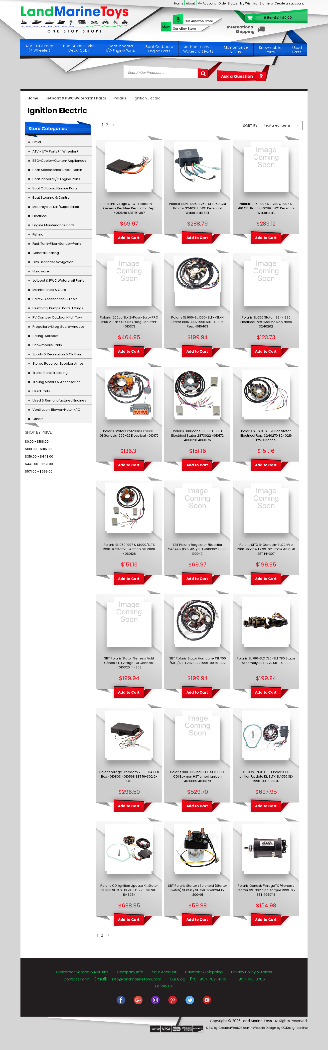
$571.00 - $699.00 (38, 471)
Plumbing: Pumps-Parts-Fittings (57, 308)
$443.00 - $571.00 (39, 464)
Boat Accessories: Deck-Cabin (79, 48)
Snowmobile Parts (270, 50)
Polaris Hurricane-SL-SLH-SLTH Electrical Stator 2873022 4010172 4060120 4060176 (197, 435)
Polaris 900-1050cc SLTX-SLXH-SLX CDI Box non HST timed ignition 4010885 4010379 (197, 776)
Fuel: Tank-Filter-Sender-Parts (56, 243)
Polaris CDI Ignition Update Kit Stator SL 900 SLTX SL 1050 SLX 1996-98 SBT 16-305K (129, 890)
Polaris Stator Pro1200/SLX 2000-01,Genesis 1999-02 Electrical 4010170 (129, 433)
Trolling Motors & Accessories (56, 382)
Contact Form (76, 979)
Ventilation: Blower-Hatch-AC (56, 409)
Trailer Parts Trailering (50, 372)
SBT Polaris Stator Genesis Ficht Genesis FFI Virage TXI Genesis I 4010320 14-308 (129, 663)
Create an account (289, 3)
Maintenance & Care (236, 49)
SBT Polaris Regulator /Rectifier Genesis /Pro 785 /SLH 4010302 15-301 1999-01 (197, 549)
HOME (37, 142)
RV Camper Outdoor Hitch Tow (57, 317)
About (190, 3)
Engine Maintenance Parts (53, 225)
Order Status (227, 3)
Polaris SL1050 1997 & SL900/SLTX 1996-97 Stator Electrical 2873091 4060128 (129, 549)
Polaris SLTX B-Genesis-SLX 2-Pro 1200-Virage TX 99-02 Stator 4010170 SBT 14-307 (266, 549)
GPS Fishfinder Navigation (52, 262)
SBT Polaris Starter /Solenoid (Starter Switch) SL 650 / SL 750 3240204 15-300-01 (197, 890)
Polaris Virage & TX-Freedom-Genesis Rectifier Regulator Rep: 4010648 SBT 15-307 (129, 208)
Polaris (120, 98)
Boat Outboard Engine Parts (159, 49)
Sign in (265, 3)
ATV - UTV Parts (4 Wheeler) (39, 48)
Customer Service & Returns (82, 971)
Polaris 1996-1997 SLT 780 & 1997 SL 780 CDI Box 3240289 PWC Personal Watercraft (266, 208)
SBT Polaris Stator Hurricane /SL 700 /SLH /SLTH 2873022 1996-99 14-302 (197, 660)
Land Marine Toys (257, 1020)
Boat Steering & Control (51, 197)
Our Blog (177, 979)
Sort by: (250, 125)
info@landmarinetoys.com (136, 979)
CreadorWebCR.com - (235, 1028)
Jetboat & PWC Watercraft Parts (198, 49)
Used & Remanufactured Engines (59, 400)
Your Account (164, 971)
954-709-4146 (213, 979)
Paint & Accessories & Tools (54, 299)
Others (37, 418)
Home (178, 3)
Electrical (39, 216)
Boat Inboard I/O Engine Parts (120, 48)
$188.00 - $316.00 (38, 449)
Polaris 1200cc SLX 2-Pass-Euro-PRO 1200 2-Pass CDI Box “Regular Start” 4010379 (129, 322)
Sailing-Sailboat (45, 335)
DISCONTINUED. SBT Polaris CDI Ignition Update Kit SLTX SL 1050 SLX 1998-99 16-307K (266, 776)
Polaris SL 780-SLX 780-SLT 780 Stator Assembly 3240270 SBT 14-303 (266, 660)
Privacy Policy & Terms (251, 971)
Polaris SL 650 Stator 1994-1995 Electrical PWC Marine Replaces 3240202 (266, 322)
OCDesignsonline (294, 1028)
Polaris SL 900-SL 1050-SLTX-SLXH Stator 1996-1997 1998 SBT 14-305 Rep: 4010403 (197, 322)
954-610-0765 (252, 979)
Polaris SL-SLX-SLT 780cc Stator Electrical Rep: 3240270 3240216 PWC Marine (266, 435)
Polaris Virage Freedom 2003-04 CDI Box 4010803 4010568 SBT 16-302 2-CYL (129, 776)
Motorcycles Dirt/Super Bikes (55, 206)
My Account (207, 3)
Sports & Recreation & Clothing (57, 354)
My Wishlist (248, 3)
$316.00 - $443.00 (39, 456)
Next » (114, 126)
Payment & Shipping (204, 971)
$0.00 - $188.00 (37, 441)
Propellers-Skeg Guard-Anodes (58, 326)
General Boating (45, 252)
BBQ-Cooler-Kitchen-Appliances (59, 160)
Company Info (130, 971)
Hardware (40, 271)
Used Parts (297, 50)
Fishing (37, 234)
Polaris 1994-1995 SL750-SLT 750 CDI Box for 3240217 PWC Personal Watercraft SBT (197, 208)
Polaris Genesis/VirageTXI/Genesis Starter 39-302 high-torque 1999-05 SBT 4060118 (266, 890)
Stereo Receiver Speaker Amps (58, 363)
